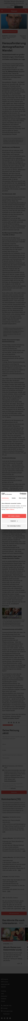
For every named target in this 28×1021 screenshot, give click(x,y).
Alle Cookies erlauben (14, 516)
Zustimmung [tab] (5, 498)
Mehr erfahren (10, 509)
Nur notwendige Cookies (14, 525)
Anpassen (14, 521)
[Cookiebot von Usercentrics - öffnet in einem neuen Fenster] (20, 494)
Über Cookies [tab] (22, 498)
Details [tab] (14, 498)
